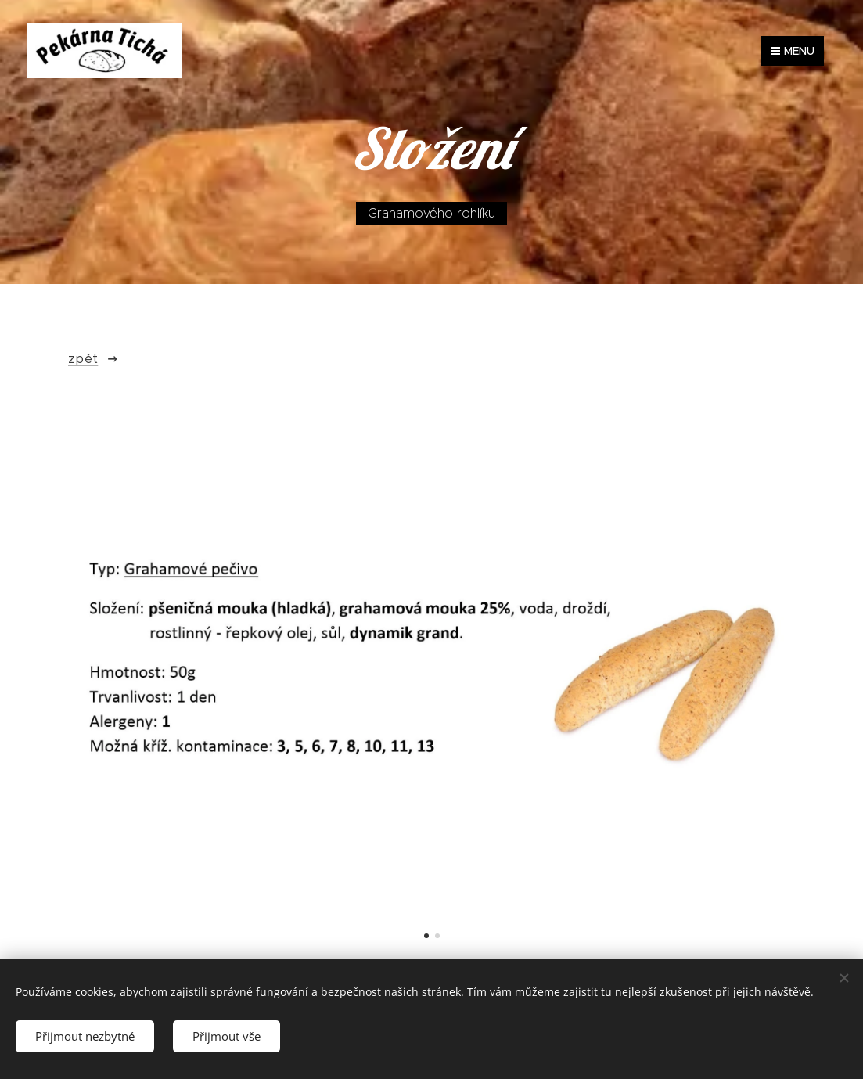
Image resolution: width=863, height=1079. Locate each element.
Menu (792, 51)
